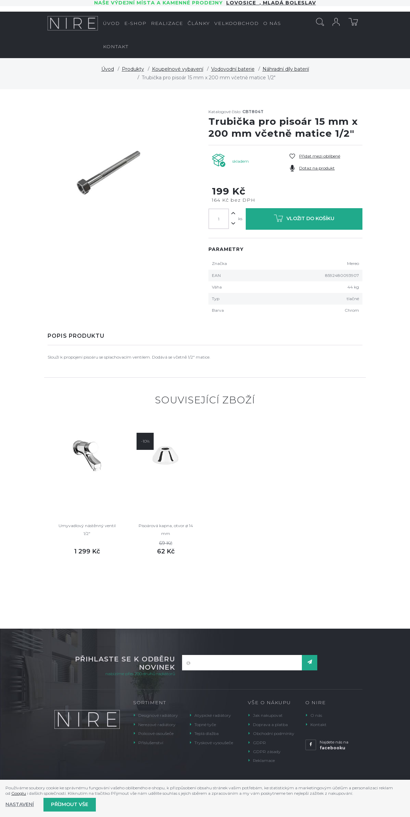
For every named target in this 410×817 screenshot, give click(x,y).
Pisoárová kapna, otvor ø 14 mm (166, 529)
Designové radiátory (158, 715)
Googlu (18, 793)
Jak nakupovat (268, 715)
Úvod (107, 69)
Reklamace (264, 760)
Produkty (133, 69)
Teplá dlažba (206, 733)
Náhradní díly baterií (285, 69)
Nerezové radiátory (157, 724)
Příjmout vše (69, 804)
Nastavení (19, 804)
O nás (316, 715)
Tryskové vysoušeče (213, 742)
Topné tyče (205, 724)
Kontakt (318, 724)
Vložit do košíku (304, 219)
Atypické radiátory (212, 715)
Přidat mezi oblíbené (319, 156)
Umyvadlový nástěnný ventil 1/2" (87, 529)
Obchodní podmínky (273, 733)
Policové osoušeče (156, 733)
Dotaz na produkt (317, 168)
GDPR (259, 742)
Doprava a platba (270, 724)
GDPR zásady (267, 751)
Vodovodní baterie (233, 69)
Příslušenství (150, 742)
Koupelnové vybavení (177, 69)
